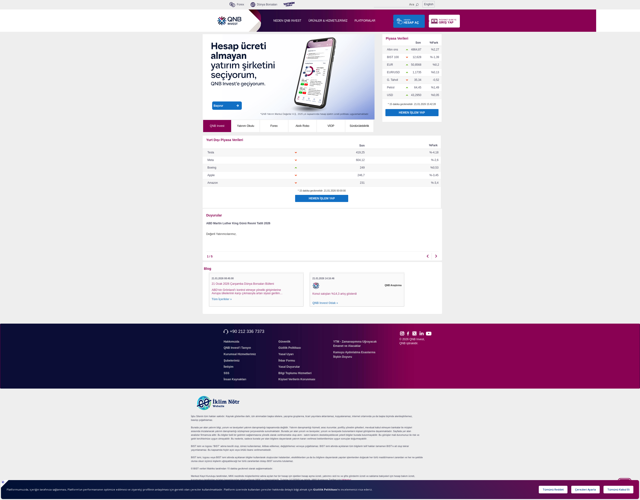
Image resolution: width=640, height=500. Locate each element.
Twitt (417, 333)
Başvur (226, 105)
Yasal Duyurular (289, 366)
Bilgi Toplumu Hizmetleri (295, 373)
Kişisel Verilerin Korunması (297, 379)
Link (421, 333)
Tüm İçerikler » (222, 299)
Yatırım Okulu (245, 126)
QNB (402, 343)
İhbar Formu (287, 360)
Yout (428, 333)
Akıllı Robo (302, 126)
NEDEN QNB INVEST (287, 20)
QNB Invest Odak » (325, 303)
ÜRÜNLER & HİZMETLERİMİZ (327, 20)
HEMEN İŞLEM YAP (412, 112)
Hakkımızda (231, 341)
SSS (226, 373)
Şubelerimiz (231, 360)
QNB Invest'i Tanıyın (237, 347)
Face (410, 333)
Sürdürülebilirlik (359, 126)
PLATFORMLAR (365, 20)
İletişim (228, 366)
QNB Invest (217, 126)
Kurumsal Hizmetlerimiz (240, 354)
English (428, 4)
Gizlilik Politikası (290, 347)
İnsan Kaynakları (235, 379)
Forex (274, 126)
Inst (402, 333)
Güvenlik (285, 341)
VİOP (331, 126)
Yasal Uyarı (286, 354)
